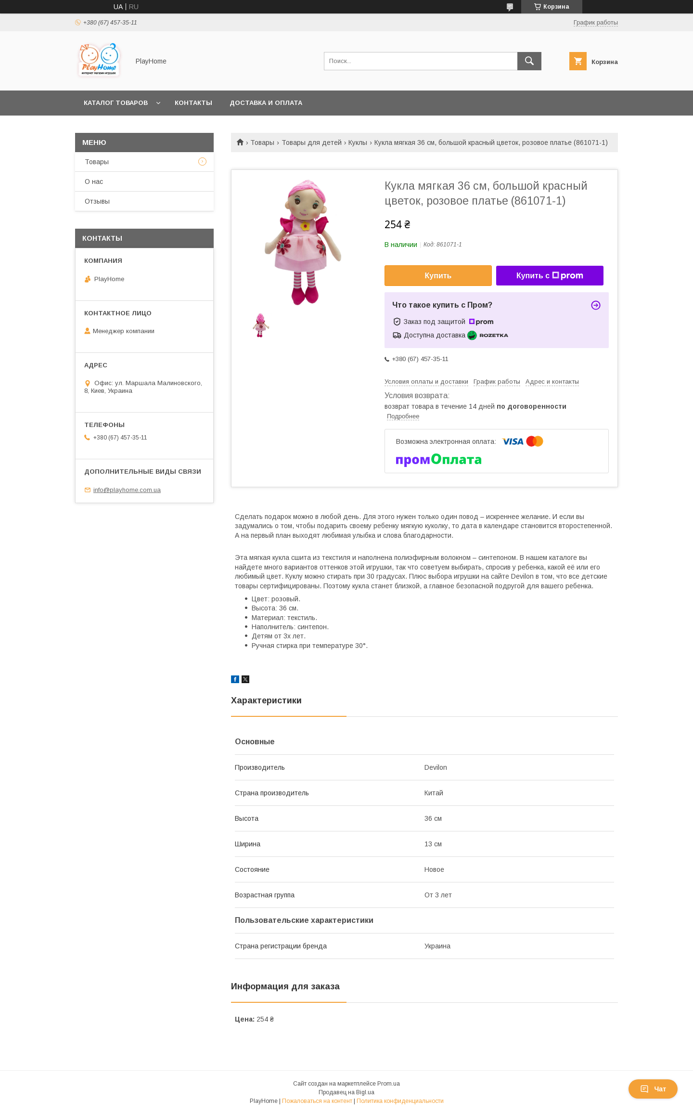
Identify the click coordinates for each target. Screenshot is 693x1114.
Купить (438, 276)
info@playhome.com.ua (127, 489)
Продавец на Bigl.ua (346, 1092)
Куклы (357, 142)
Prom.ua (388, 1083)
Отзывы (97, 201)
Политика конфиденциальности (400, 1101)
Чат (653, 1089)
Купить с (549, 276)
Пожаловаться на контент (317, 1101)
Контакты (193, 102)
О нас (94, 181)
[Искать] (529, 61)
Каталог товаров (116, 102)
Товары (262, 142)
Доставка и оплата (266, 102)
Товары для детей (312, 142)
